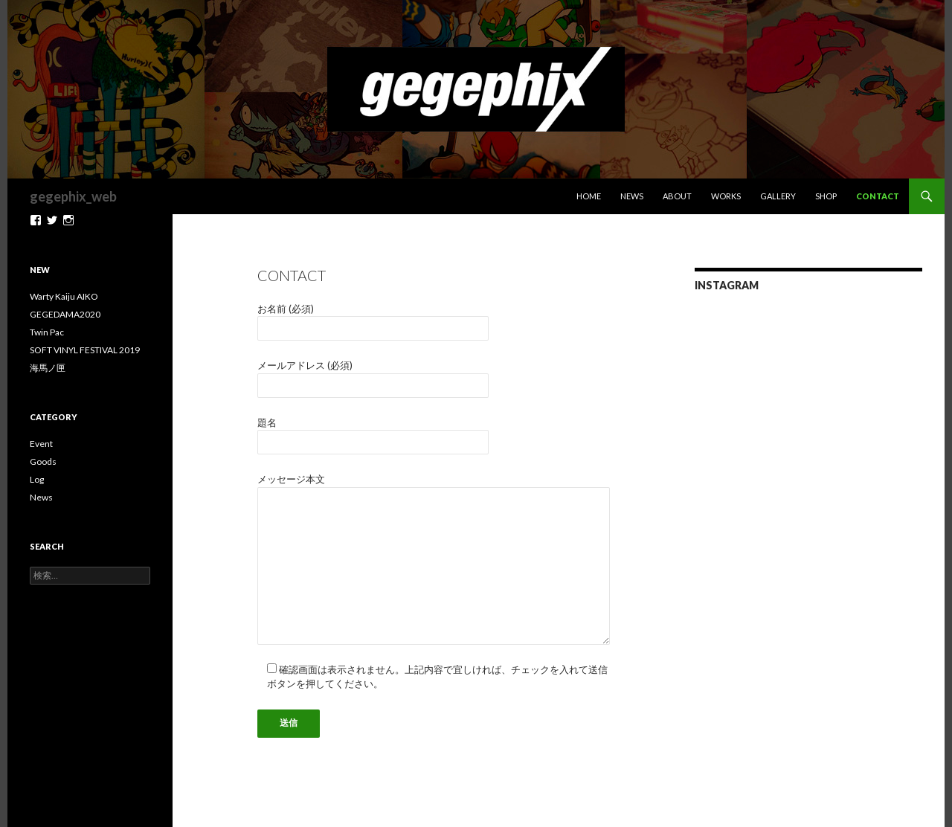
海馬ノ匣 (47, 367)
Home (588, 196)
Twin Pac (47, 332)
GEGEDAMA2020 (65, 314)
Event (41, 443)
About (677, 196)
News (631, 196)
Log (37, 479)
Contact (877, 196)
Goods (43, 461)
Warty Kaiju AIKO (64, 296)
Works (726, 196)
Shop (826, 196)
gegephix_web (73, 196)
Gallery (778, 196)
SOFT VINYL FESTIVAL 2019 (85, 349)
